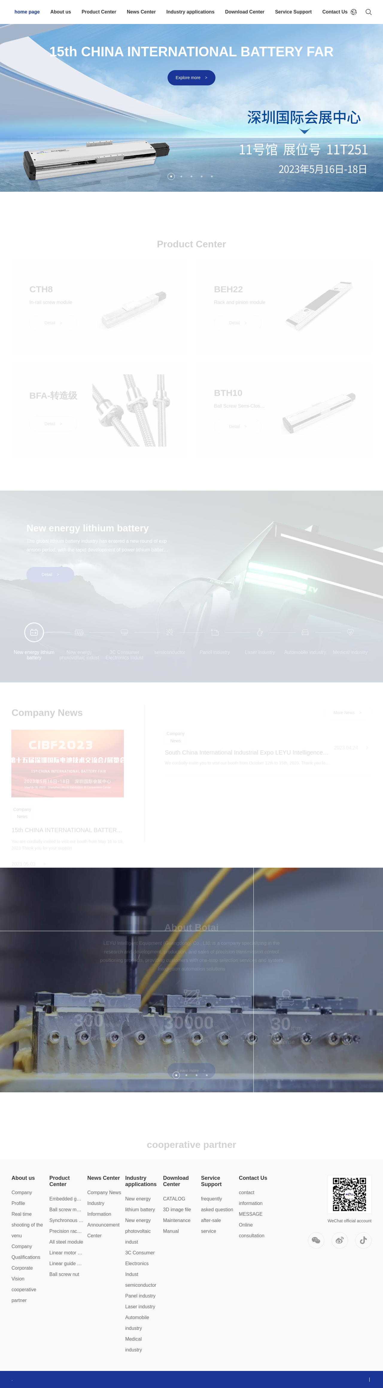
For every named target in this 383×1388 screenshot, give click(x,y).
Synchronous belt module (66, 1220)
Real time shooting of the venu (27, 1225)
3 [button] (191, 176)
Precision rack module (66, 1231)
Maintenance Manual (177, 1226)
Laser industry (140, 1306)
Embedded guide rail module (66, 1198)
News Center (141, 11)
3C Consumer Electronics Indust (140, 1263)
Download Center (245, 11)
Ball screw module (66, 1209)
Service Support (293, 11)
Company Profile (21, 1198)
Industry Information (99, 1209)
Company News (104, 1192)
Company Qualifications (25, 1252)
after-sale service (211, 1226)
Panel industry (140, 1295)
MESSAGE (250, 1214)
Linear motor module (66, 1252)
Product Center (99, 11)
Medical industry (133, 1344)
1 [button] (171, 176)
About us (60, 11)
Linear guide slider (66, 1263)
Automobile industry (137, 1323)
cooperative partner (23, 1295)
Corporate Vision (22, 1273)
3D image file (177, 1209)
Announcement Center (103, 1230)
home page (26, 11)
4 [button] (202, 176)
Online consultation (251, 1230)
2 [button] (181, 176)
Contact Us (334, 11)
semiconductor (140, 1285)
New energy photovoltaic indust (138, 1231)
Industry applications (190, 11)
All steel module (66, 1241)
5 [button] (212, 176)
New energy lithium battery (140, 1204)
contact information (250, 1198)
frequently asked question (217, 1204)
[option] (191, 96)
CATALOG (174, 1198)
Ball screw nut (64, 1274)
